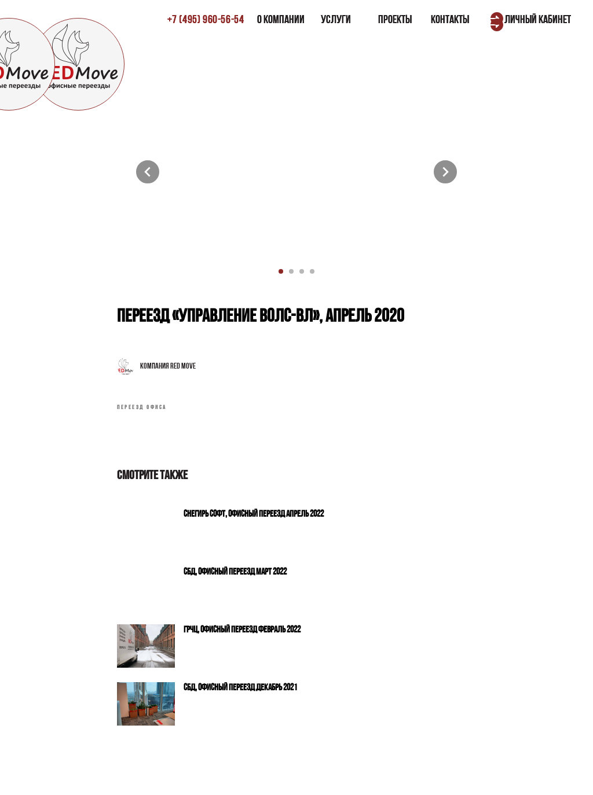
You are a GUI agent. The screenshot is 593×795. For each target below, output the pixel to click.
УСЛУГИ (336, 20)
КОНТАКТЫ (450, 20)
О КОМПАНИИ (281, 20)
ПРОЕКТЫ (395, 20)
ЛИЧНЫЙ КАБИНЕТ (537, 20)
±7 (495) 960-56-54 (205, 20)
